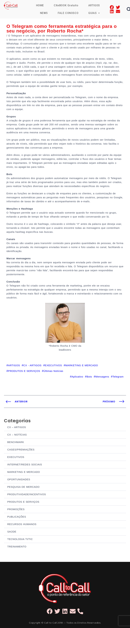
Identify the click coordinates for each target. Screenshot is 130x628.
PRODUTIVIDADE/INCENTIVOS (26, 494)
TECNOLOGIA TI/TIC (20, 539)
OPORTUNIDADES (18, 479)
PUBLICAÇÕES (16, 516)
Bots (89, 376)
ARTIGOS (94, 5)
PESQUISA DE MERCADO (23, 486)
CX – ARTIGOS (16, 427)
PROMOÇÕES (16, 509)
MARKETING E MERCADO (23, 472)
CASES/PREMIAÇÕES (21, 449)
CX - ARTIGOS (32, 365)
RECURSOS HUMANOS (21, 524)
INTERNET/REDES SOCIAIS (24, 464)
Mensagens (102, 376)
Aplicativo (77, 376)
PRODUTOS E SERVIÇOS (23, 501)
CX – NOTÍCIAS (17, 434)
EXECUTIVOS (15, 457)
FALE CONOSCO (68, 13)
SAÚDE (11, 531)
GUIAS (94, 13)
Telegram (118, 376)
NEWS (44, 13)
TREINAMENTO (16, 546)
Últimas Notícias (53, 371)
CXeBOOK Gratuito (66, 5)
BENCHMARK (15, 442)
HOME (40, 5)
